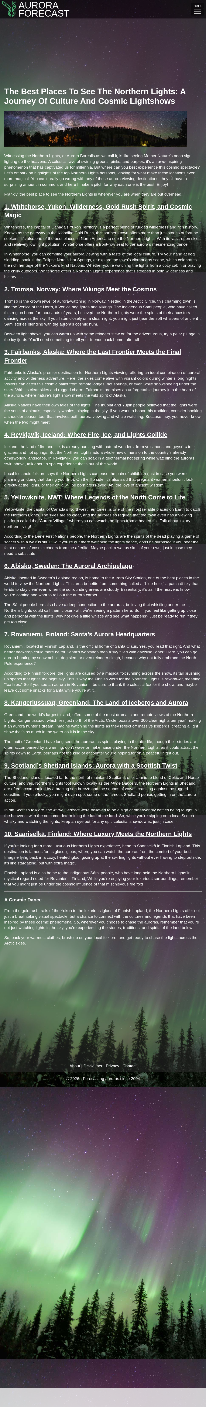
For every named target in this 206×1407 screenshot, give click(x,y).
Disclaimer (93, 1066)
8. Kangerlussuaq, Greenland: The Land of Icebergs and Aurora (96, 702)
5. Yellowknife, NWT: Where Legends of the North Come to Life (94, 497)
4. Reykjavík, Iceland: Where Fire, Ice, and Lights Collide (85, 434)
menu (197, 8)
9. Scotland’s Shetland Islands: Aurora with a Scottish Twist (90, 765)
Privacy (112, 1066)
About (74, 1066)
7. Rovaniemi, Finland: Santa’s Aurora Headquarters (79, 634)
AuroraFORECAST (30, 9)
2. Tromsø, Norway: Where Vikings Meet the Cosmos (80, 289)
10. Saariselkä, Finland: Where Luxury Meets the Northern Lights (98, 833)
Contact (130, 1066)
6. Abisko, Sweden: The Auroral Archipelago (68, 566)
